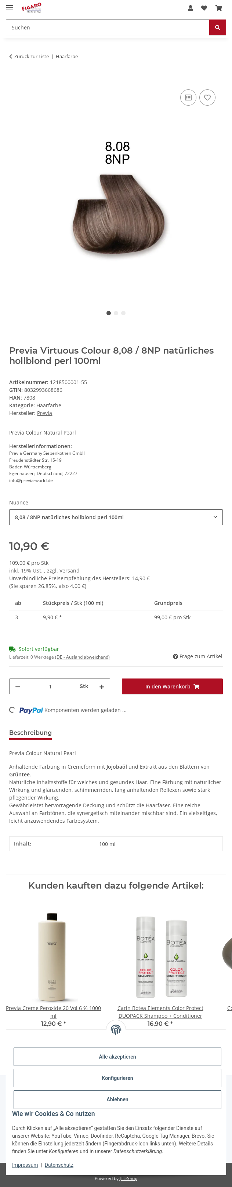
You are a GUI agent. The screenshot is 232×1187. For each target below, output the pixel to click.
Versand (69, 570)
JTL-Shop (128, 1178)
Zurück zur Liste (31, 56)
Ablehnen (117, 1099)
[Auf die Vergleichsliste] (188, 97)
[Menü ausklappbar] (9, 4)
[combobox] (115, 517)
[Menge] (50, 686)
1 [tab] (108, 313)
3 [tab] (123, 313)
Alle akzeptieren (117, 1057)
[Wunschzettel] (204, 8)
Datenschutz (59, 1165)
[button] (190, 8)
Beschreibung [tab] (30, 732)
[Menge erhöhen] (102, 686)
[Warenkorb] (218, 8)
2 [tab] (116, 313)
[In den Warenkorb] (15, 79)
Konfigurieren (117, 1078)
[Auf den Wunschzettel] (207, 97)
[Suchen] (108, 27)
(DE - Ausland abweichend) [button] (82, 657)
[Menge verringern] (18, 686)
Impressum (25, 1165)
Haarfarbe (48, 405)
